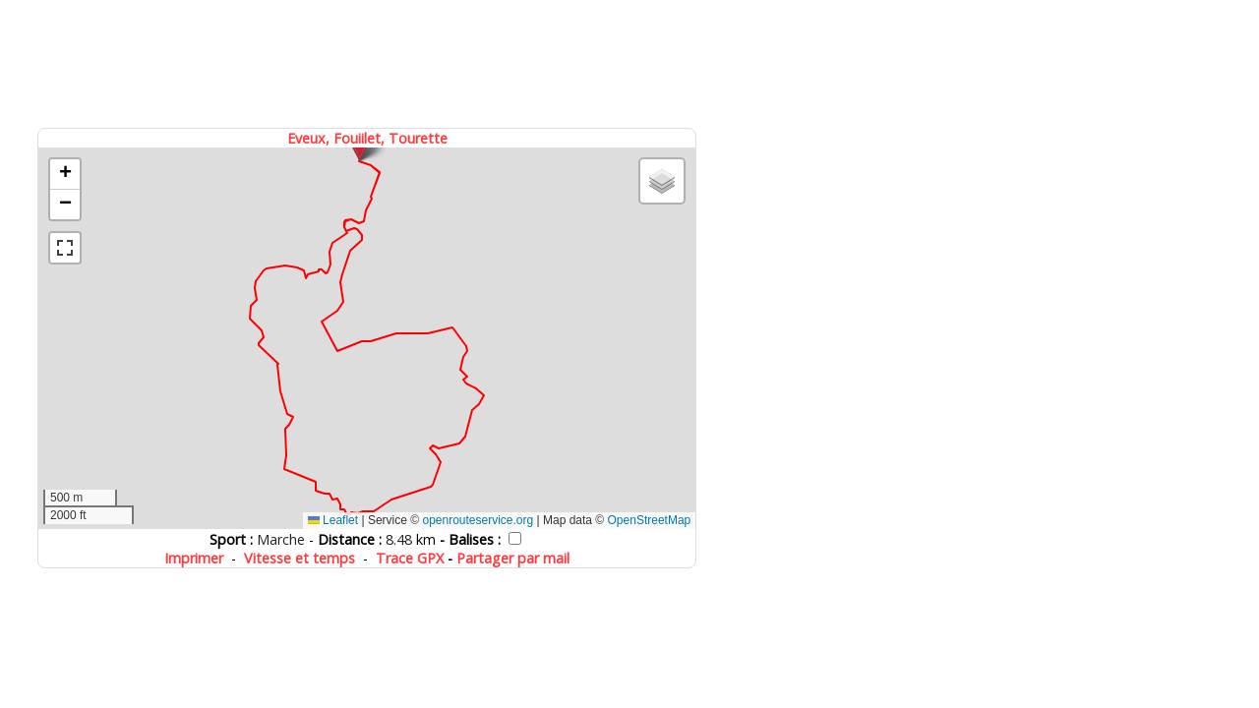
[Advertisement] (369, 61)
